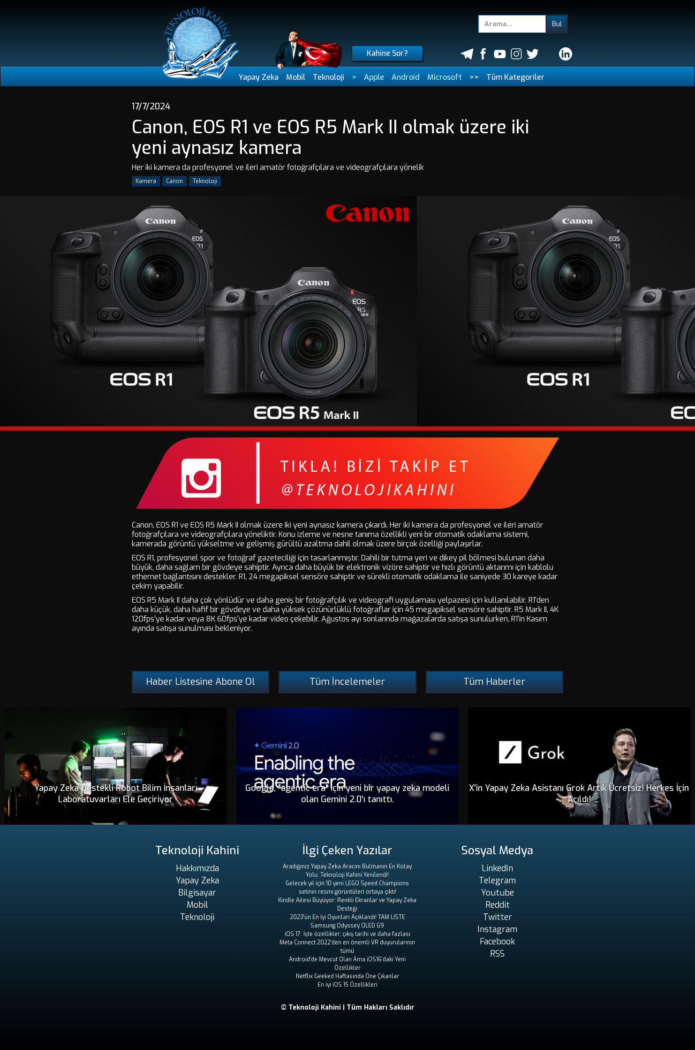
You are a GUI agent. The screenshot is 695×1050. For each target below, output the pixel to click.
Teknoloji (328, 77)
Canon (174, 181)
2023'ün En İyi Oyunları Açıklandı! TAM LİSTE (347, 917)
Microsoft (444, 77)
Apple (374, 77)
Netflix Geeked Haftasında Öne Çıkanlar (347, 976)
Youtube (497, 892)
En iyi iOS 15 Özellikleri (347, 985)
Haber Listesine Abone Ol (200, 681)
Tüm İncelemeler (347, 681)
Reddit (497, 905)
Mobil (295, 77)
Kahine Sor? (387, 53)
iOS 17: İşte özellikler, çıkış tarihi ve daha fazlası (347, 934)
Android (406, 77)
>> (474, 77)
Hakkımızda (197, 868)
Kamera (146, 181)
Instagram (497, 929)
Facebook (497, 941)
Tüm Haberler (494, 681)
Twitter (497, 917)
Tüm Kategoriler (515, 77)
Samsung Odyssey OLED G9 (347, 925)
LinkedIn (497, 868)
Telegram (497, 880)
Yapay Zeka (259, 77)
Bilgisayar (197, 892)
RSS (497, 953)
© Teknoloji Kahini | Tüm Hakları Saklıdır (348, 1007)
